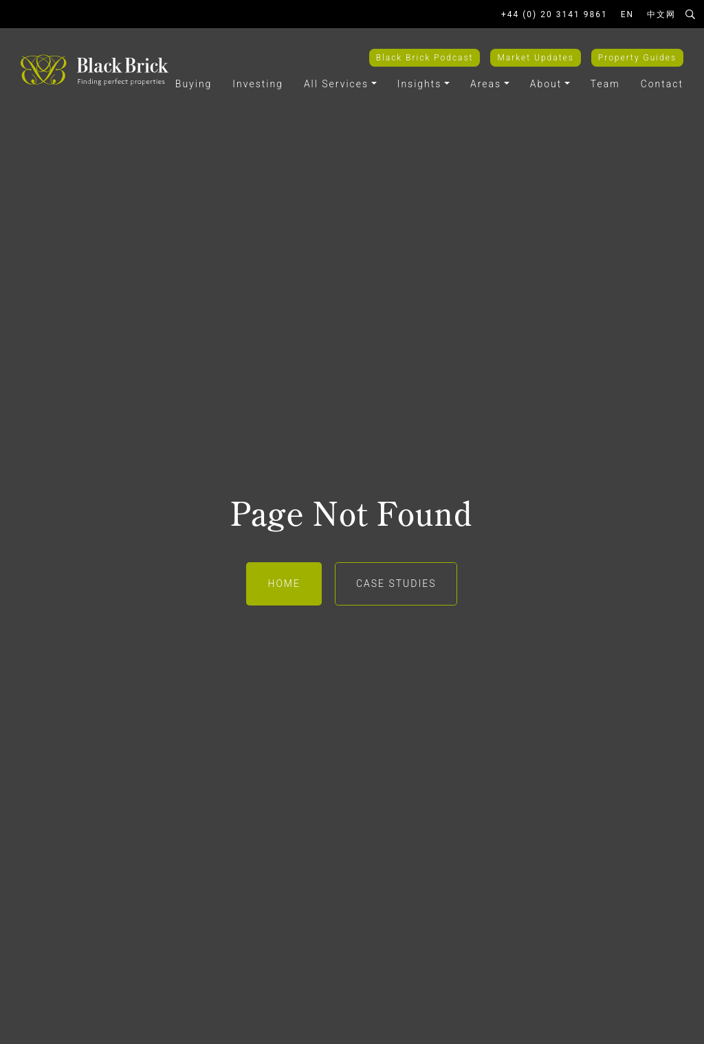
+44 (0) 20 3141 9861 (554, 14)
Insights (419, 83)
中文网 (661, 14)
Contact (662, 83)
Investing (257, 83)
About (546, 83)
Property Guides (637, 58)
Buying (193, 83)
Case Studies (396, 583)
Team (605, 83)
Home (283, 583)
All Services (336, 83)
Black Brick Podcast (425, 58)
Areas (485, 83)
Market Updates (535, 58)
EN (627, 14)
